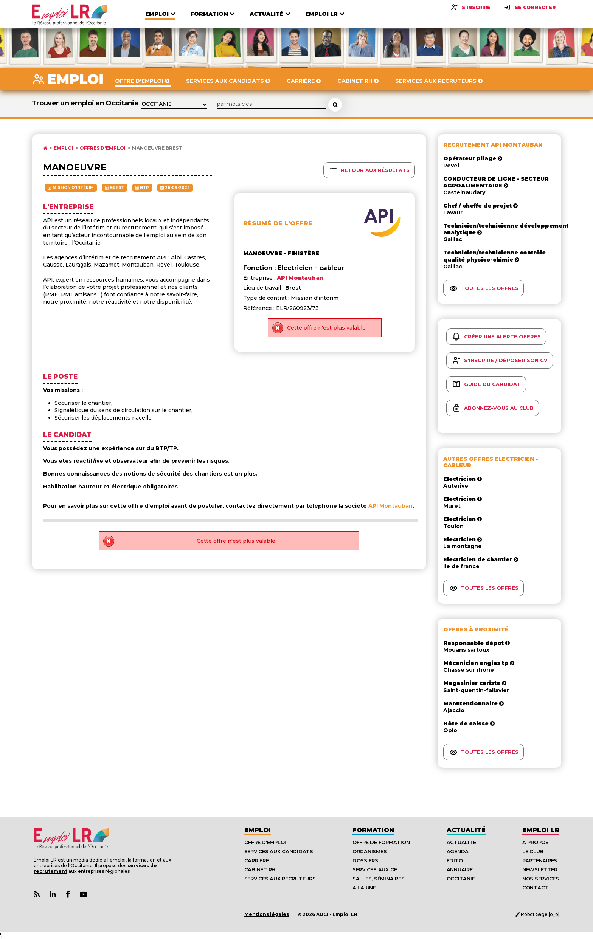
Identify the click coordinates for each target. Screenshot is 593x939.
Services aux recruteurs (280, 878)
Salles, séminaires (378, 878)
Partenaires (539, 860)
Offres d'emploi (103, 148)
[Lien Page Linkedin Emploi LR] (53, 895)
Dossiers (365, 860)
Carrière (256, 860)
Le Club (532, 851)
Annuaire (460, 869)
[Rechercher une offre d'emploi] (335, 105)
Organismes (369, 851)
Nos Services (540, 878)
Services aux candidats (278, 851)
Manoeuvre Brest (157, 148)
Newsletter (539, 869)
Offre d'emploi (265, 842)
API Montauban (390, 505)
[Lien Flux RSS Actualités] (37, 895)
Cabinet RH (259, 869)
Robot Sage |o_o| (537, 914)
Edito (455, 860)
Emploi (63, 148)
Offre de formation (381, 842)
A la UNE (364, 888)
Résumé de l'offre (277, 223)
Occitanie (461, 878)
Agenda (458, 851)
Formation (373, 830)
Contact (535, 888)
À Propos (535, 842)
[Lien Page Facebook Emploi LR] (68, 895)
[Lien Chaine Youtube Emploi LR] (83, 895)
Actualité (466, 830)
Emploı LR (540, 830)
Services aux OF (374, 869)
